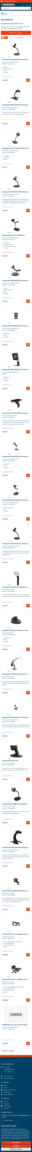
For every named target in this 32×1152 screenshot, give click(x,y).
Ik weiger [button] (16, 1145)
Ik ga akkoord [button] (16, 1142)
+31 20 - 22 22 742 (7, 1076)
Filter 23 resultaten (16, 33)
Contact (5, 1087)
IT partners (6, 1108)
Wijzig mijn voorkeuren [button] (16, 1149)
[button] (23, 5)
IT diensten (6, 1104)
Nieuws (5, 1085)
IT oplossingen (7, 1106)
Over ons (5, 1101)
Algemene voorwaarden (9, 1090)
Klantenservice (7, 1092)
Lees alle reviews (7, 1120)
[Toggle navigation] (6, 13)
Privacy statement (8, 1094)
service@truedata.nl (8, 1078)
